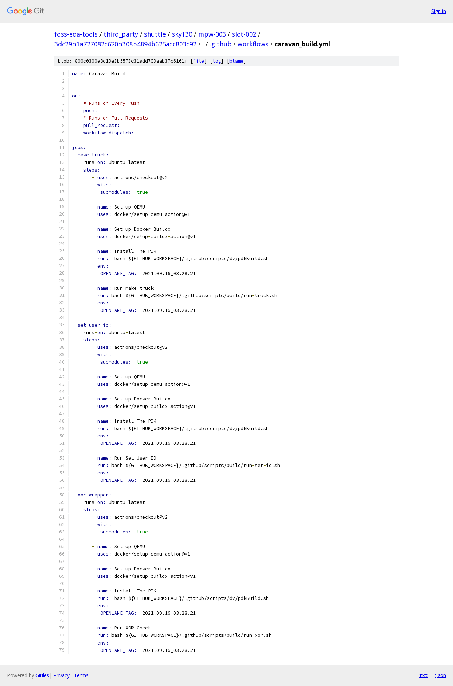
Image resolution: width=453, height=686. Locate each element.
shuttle (155, 34)
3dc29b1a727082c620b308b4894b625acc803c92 (125, 44)
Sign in (438, 11)
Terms (81, 675)
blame (236, 61)
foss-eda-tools (76, 34)
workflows (253, 44)
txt (423, 675)
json (440, 675)
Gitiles (42, 675)
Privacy (61, 675)
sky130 (182, 34)
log (217, 61)
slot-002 (244, 34)
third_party (121, 34)
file (198, 61)
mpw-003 (212, 34)
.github (221, 44)
